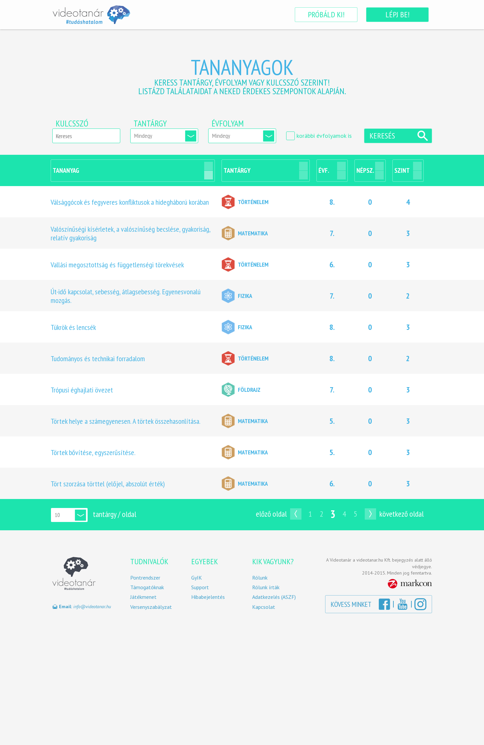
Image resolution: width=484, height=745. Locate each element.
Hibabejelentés (208, 597)
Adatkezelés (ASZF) (274, 597)
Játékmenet (143, 597)
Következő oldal (401, 514)
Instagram (420, 604)
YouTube (402, 604)
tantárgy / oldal (114, 514)
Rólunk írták (265, 587)
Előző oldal (271, 514)
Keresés (382, 135)
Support (200, 587)
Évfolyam (228, 123)
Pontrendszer (145, 578)
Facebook (384, 604)
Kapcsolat (263, 607)
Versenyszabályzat (151, 607)
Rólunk (259, 578)
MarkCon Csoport (410, 584)
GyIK (196, 578)
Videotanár (91, 14)
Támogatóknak (147, 587)
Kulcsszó (72, 123)
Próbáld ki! (326, 14)
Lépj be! (397, 14)
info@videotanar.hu (92, 607)
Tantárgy (150, 123)
